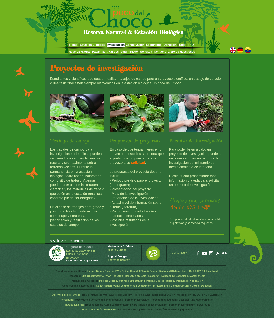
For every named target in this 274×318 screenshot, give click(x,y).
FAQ (200, 271)
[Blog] (182, 45)
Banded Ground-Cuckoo (185, 285)
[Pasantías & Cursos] (105, 51)
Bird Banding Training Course (146, 280)
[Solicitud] (146, 51)
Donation (206, 285)
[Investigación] (116, 45)
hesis (202, 275)
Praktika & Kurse (73, 304)
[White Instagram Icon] (211, 253)
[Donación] (170, 45)
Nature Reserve (105, 271)
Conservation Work (107, 285)
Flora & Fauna (148, 271)
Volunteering (128, 285)
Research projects (135, 275)
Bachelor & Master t (187, 275)
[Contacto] (160, 51)
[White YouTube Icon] (204, 253)
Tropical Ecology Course (113, 280)
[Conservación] (135, 45)
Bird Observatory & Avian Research (103, 275)
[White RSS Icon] (218, 253)
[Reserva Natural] (80, 51)
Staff (184, 271)
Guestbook (211, 271)
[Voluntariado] (129, 51)
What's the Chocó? (127, 271)
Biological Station (169, 271)
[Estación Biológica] (93, 45)
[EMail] (153, 253)
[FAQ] (191, 45)
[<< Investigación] (72, 241)
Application (196, 280)
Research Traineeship (161, 275)
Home (90, 271)
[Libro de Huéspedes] (181, 51)
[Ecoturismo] (154, 45)
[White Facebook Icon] (198, 253)
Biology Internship (177, 280)
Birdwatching (161, 285)
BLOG (192, 271)
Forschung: (67, 299)
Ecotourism (144, 285)
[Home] (73, 45)
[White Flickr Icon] (224, 253)
